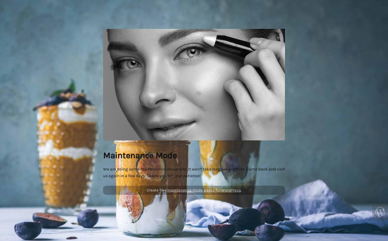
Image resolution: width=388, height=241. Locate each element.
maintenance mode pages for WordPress (204, 190)
